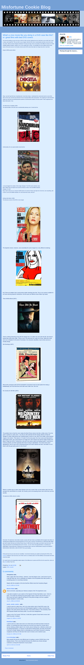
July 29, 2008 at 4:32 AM (13, 585)
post (5, 561)
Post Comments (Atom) (32, 660)
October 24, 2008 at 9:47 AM (14, 634)
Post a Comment (9, 648)
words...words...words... (13, 604)
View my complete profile (66, 45)
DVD (8, 567)
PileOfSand (10, 621)
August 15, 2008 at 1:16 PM (14, 618)
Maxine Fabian (11, 588)
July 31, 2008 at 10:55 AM (13, 601)
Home (29, 656)
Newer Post (6, 656)
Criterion (4, 555)
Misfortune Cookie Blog (25, 7)
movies (11, 567)
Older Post (51, 656)
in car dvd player (11, 637)
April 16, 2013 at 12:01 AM (13, 644)
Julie (70, 37)
